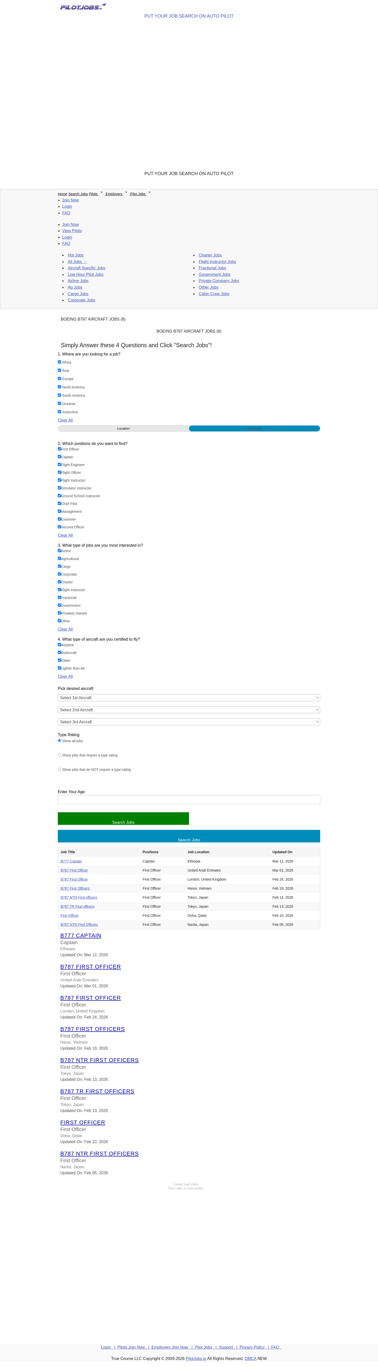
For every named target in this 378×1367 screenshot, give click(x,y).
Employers (118, 194)
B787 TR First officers (77, 906)
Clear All (65, 420)
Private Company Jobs (219, 281)
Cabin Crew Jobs (214, 294)
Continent (255, 428)
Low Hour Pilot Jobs (86, 274)
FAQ (66, 213)
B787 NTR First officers (79, 897)
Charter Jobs (210, 255)
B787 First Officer (74, 870)
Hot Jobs (76, 255)
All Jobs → (77, 262)
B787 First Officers (75, 888)
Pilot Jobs (141, 194)
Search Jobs (78, 194)
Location (123, 428)
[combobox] (189, 697)
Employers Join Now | (173, 1347)
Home (62, 194)
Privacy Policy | (255, 1347)
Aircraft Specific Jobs (86, 268)
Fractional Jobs (212, 268)
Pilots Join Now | (134, 1347)
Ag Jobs (75, 287)
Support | (229, 1347)
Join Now (70, 200)
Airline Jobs (78, 281)
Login (67, 206)
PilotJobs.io (196, 1358)
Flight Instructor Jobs (217, 262)
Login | (108, 1347)
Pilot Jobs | (207, 1347)
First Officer (70, 916)
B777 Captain (71, 861)
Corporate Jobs (81, 300)
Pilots (97, 194)
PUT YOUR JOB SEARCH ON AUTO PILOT (188, 16)
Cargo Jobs (78, 294)
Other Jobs (208, 287)
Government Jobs (214, 274)
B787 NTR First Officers (79, 925)
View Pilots (72, 231)
